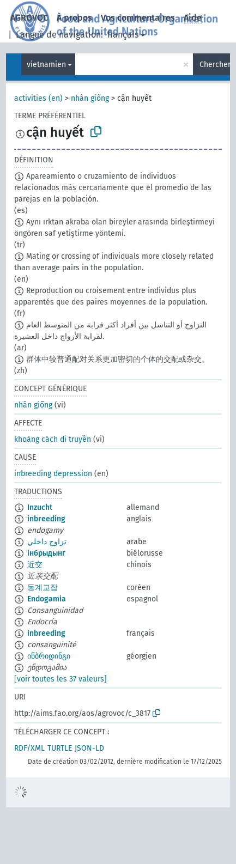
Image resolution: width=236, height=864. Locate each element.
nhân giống (90, 98)
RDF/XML (29, 748)
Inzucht (39, 507)
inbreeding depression (53, 473)
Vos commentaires (138, 18)
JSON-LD (89, 748)
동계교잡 (42, 587)
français (122, 34)
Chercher (214, 64)
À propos (74, 18)
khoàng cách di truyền (52, 439)
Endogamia (46, 599)
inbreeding (46, 519)
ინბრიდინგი (48, 656)
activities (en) (38, 98)
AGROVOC (29, 18)
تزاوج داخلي (46, 541)
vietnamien (46, 64)
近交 (35, 564)
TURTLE (59, 748)
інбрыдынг (46, 553)
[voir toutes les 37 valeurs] (60, 679)
